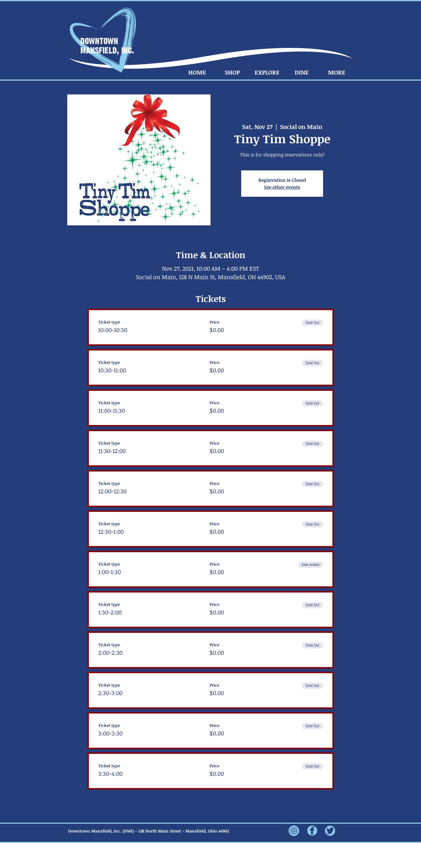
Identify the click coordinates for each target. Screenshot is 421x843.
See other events (282, 187)
